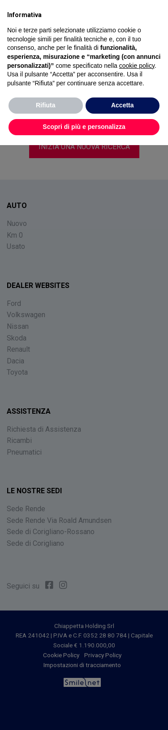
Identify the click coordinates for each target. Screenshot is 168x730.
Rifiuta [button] (46, 105)
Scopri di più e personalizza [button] (84, 126)
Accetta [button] (122, 105)
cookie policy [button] (137, 65)
